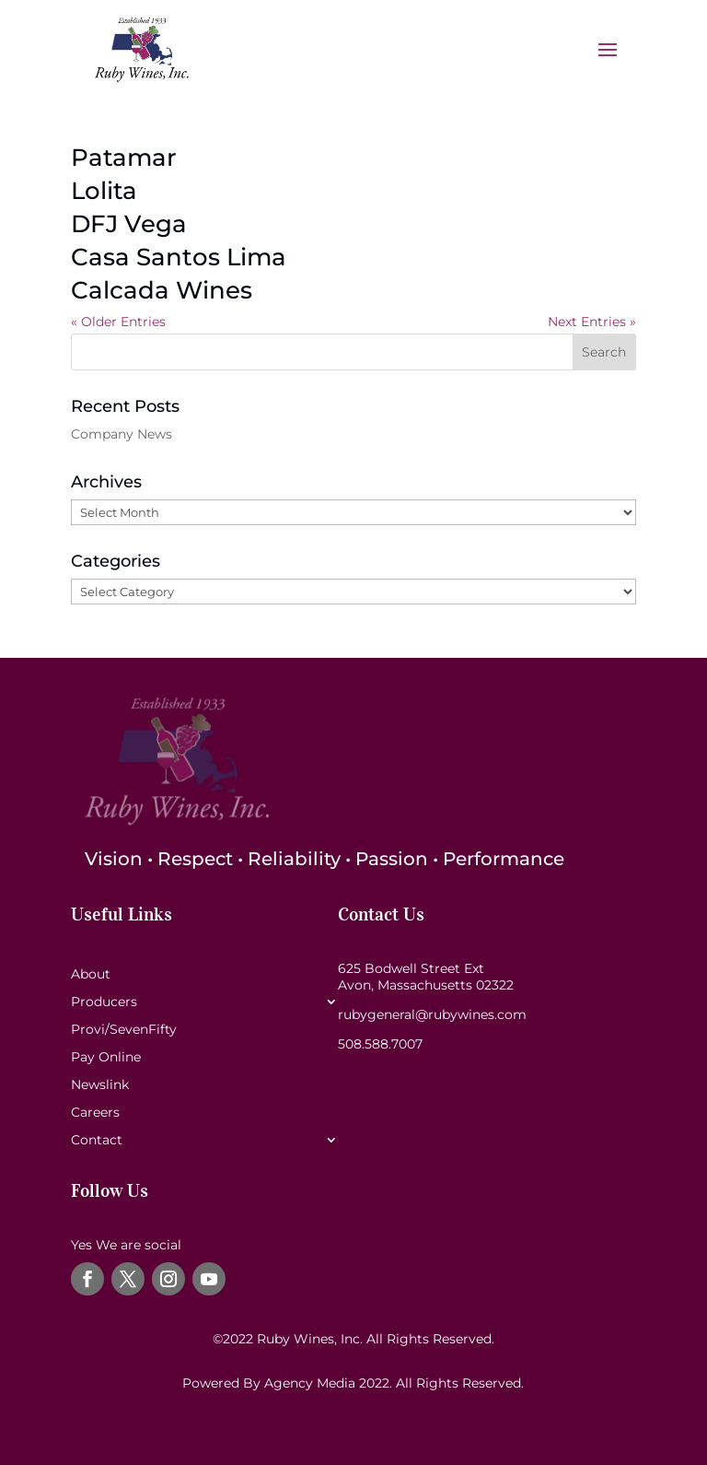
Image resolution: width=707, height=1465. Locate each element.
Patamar (124, 157)
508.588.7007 (380, 1044)
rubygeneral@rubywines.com (432, 1014)
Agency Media (311, 1383)
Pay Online (106, 1057)
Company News (121, 434)
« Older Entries (118, 321)
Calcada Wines (161, 290)
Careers (95, 1113)
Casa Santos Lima (178, 257)
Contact (96, 1140)
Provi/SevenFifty (124, 1030)
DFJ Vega (129, 224)
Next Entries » (592, 321)
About (90, 974)
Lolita (104, 190)
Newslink (100, 1085)
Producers (104, 1002)
